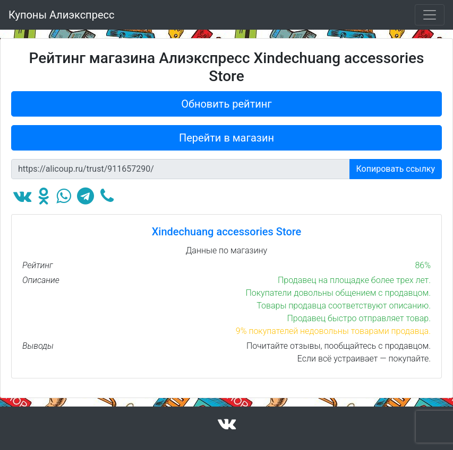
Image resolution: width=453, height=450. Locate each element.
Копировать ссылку (395, 169)
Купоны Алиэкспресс (61, 14)
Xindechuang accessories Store (227, 231)
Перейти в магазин (226, 137)
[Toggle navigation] (430, 14)
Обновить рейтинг (226, 104)
